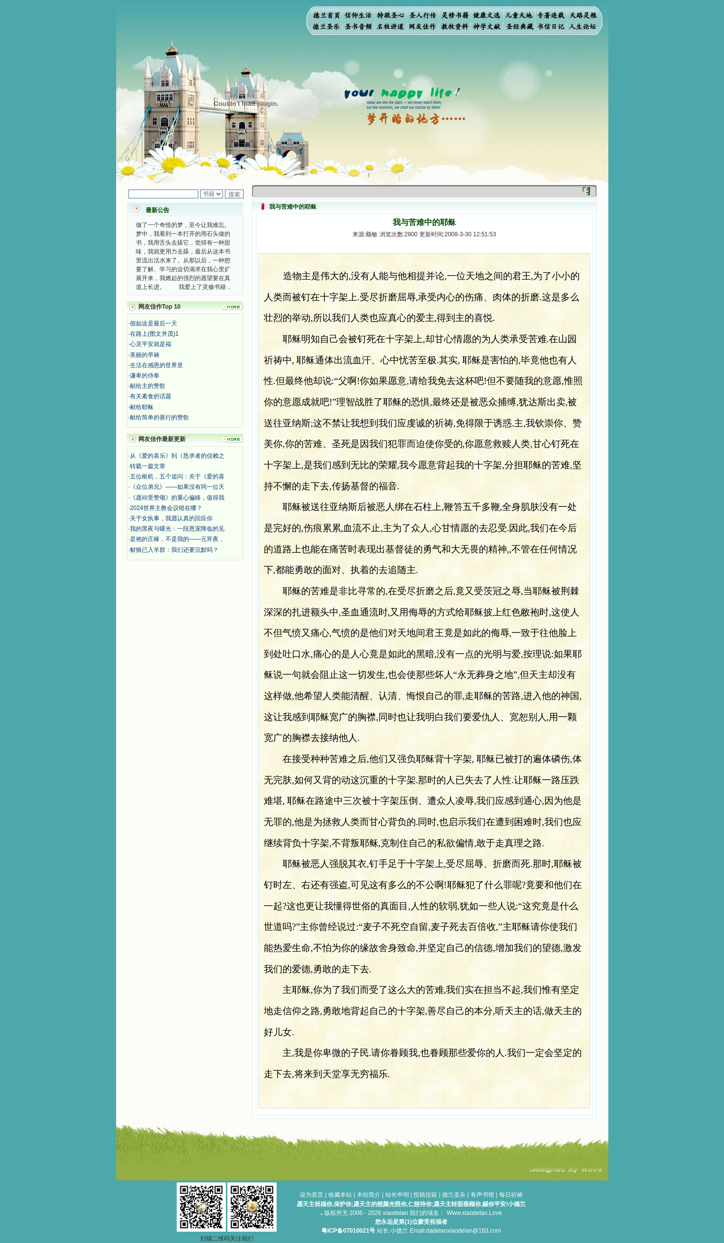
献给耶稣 (142, 407)
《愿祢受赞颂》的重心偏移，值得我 (177, 497)
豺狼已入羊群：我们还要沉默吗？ (174, 549)
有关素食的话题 (150, 396)
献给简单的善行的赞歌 (159, 417)
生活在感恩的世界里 (156, 365)
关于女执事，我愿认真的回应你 (171, 518)
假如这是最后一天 (153, 323)
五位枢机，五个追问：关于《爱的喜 (177, 476)
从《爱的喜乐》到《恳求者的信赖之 (177, 455)
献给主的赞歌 (147, 385)
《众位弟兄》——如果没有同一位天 (177, 486)
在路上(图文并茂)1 (154, 333)
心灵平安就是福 (150, 344)
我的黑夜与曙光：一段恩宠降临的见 (177, 528)
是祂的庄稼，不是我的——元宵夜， (177, 539)
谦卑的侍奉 (144, 375)
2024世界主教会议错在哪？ (166, 508)
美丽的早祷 (144, 354)
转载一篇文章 (147, 466)
